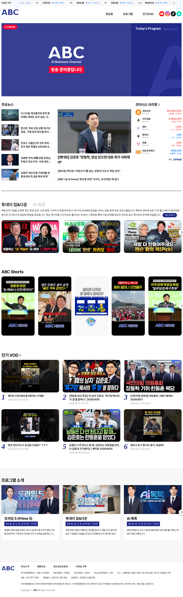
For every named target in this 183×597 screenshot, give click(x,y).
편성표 (109, 14)
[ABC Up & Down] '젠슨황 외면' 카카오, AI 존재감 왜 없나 (88, 179)
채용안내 (41, 566)
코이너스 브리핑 (147, 104)
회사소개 (25, 566)
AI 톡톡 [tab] (39, 204)
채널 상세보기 (170, 215)
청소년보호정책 (60, 566)
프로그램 (128, 14)
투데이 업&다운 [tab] (14, 204)
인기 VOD (11, 355)
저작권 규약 (81, 566)
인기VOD (148, 14)
